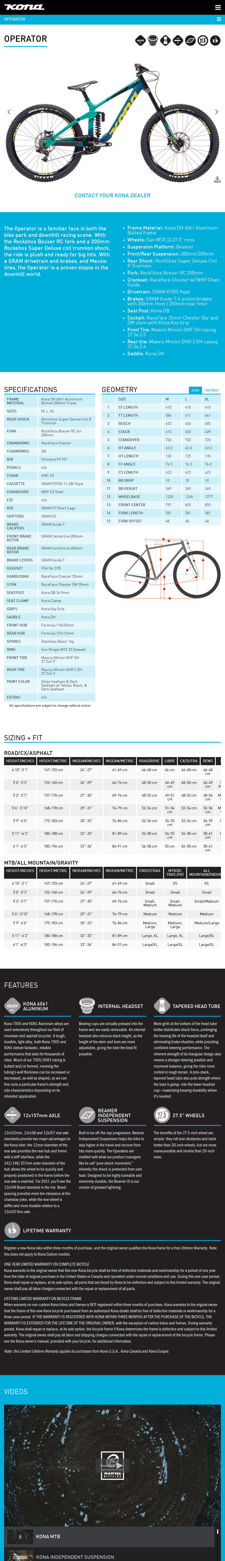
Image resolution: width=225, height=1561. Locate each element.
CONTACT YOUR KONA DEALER (112, 196)
